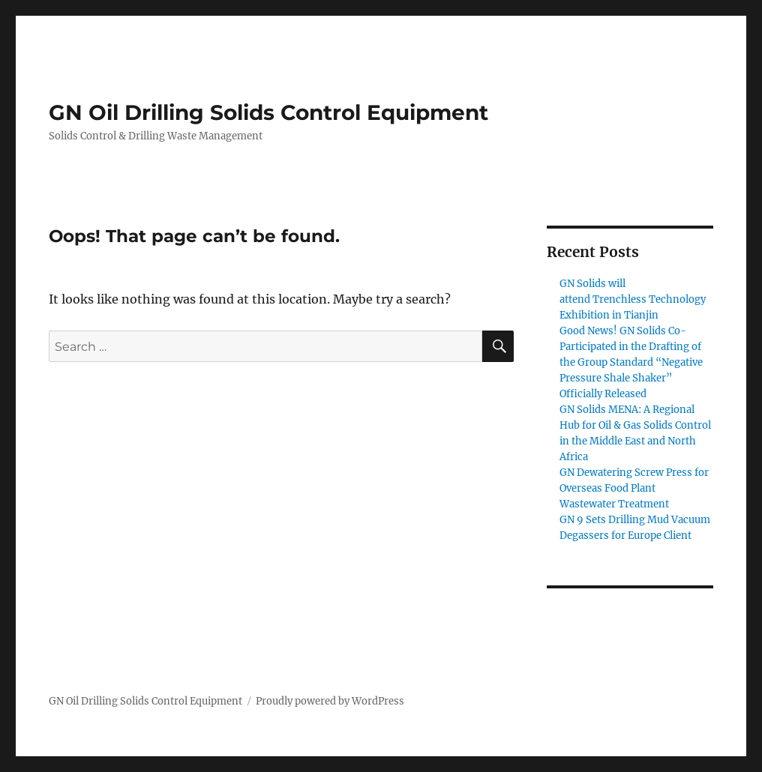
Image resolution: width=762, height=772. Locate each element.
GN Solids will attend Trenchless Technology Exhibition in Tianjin (633, 299)
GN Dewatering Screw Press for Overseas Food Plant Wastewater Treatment (634, 488)
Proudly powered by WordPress (330, 701)
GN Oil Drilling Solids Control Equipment (268, 112)
